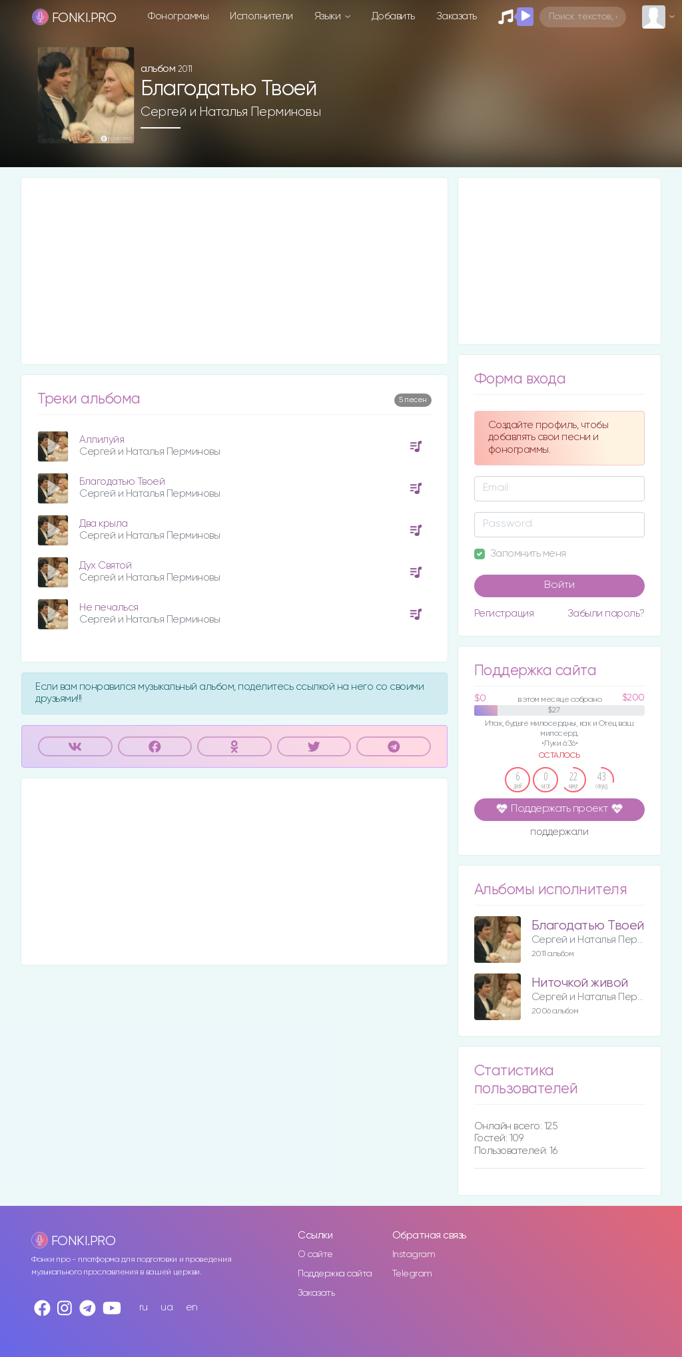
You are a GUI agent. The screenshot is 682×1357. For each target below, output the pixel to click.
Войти (559, 585)
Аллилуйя (101, 440)
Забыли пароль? (606, 614)
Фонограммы (178, 16)
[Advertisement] (234, 271)
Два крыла (103, 524)
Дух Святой (105, 566)
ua (166, 1307)
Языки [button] (328, 16)
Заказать (456, 16)
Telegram (412, 1273)
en (192, 1307)
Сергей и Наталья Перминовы (230, 112)
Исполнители (261, 16)
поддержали (559, 833)
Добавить (393, 16)
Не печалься (109, 608)
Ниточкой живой (579, 983)
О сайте (315, 1254)
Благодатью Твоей (122, 482)
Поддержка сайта (335, 1273)
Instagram (414, 1254)
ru (143, 1307)
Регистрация (504, 614)
